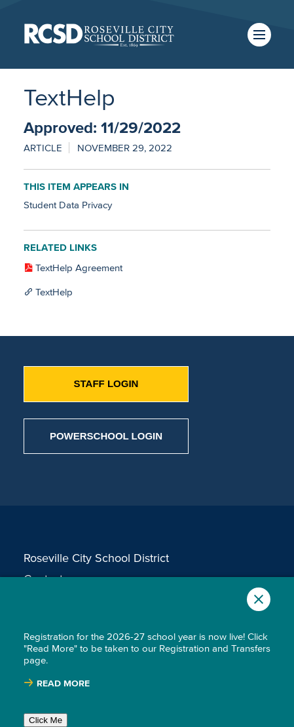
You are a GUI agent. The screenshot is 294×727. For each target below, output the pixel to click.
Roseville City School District (96, 558)
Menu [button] (259, 34)
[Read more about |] (57, 683)
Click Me (45, 720)
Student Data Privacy (68, 204)
